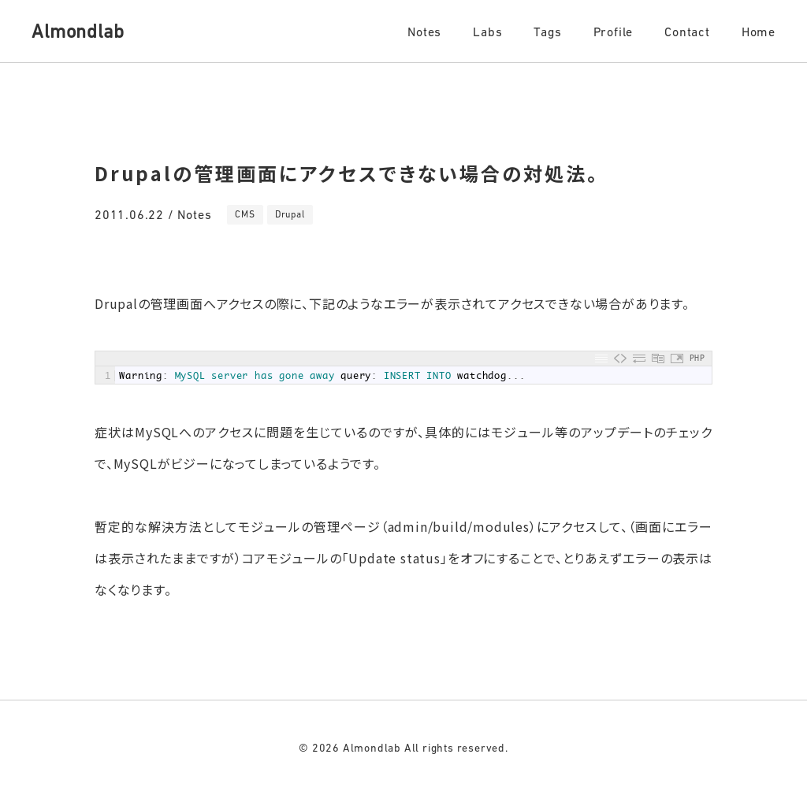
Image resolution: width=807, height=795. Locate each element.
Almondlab (78, 31)
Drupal (290, 214)
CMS (245, 214)
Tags (547, 31)
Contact (687, 31)
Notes (424, 31)
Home (758, 31)
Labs (487, 31)
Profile (613, 31)
